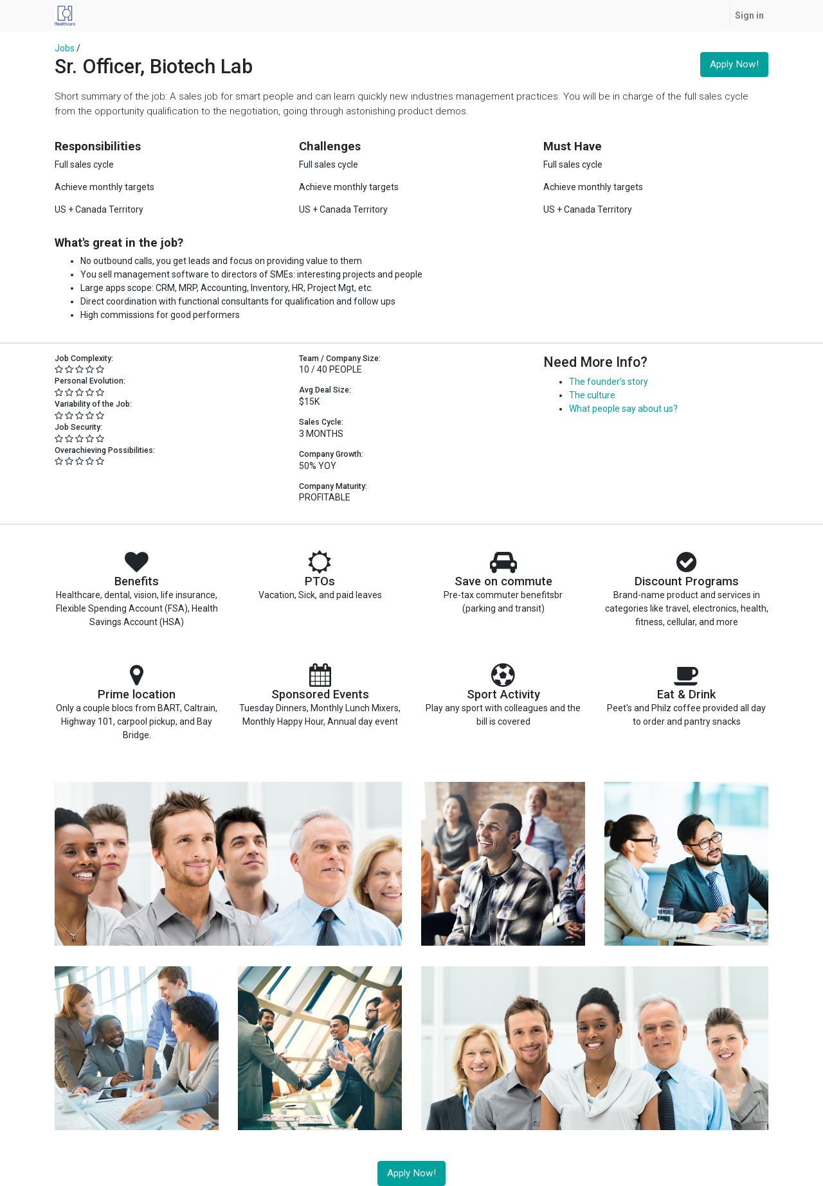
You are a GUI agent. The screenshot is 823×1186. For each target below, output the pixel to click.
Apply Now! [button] (734, 64)
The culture (592, 395)
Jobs (65, 48)
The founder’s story (608, 381)
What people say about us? (623, 408)
